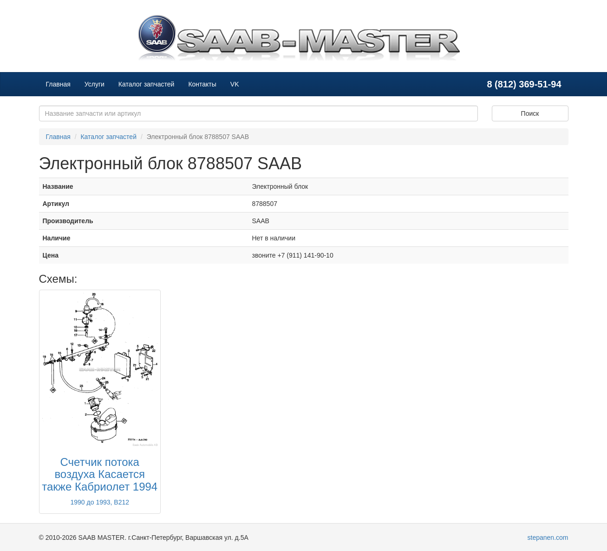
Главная (58, 84)
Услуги (94, 84)
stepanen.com (548, 537)
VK (234, 84)
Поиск (530, 113)
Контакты (202, 84)
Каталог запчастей (146, 84)
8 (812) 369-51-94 (524, 84)
